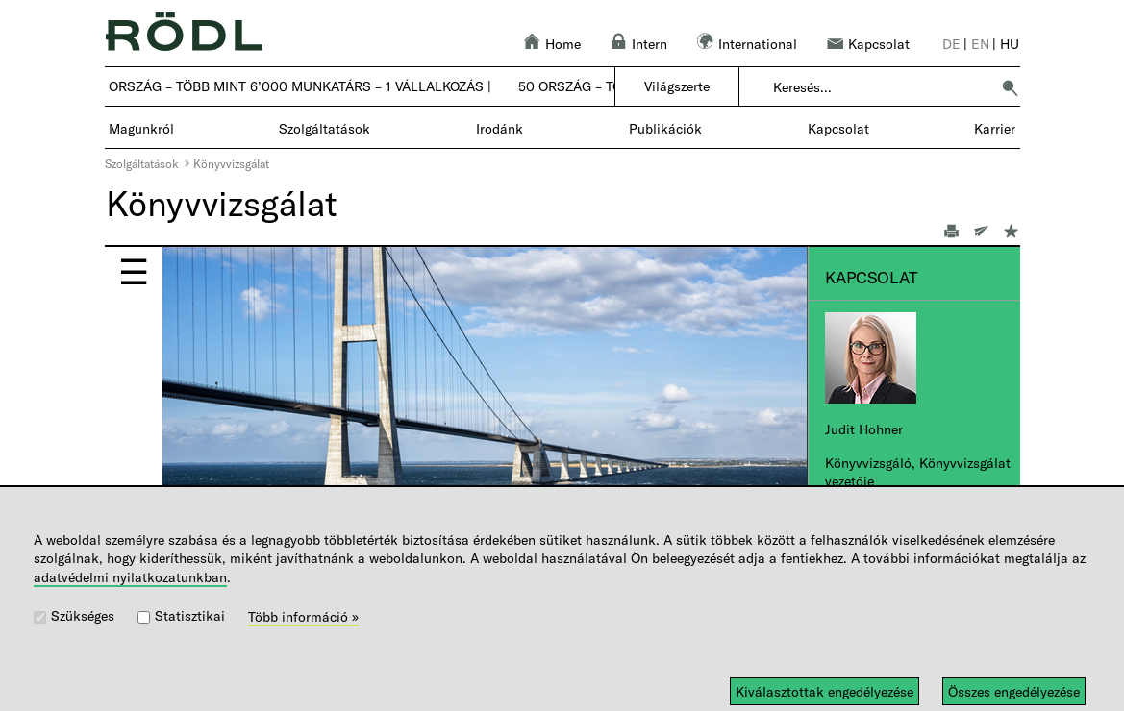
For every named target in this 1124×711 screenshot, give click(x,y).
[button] (1009, 87)
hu (1009, 44)
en (980, 44)
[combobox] (881, 87)
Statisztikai (190, 615)
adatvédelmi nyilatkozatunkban (130, 577)
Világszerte (677, 86)
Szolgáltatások (142, 163)
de (951, 44)
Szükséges (82, 615)
